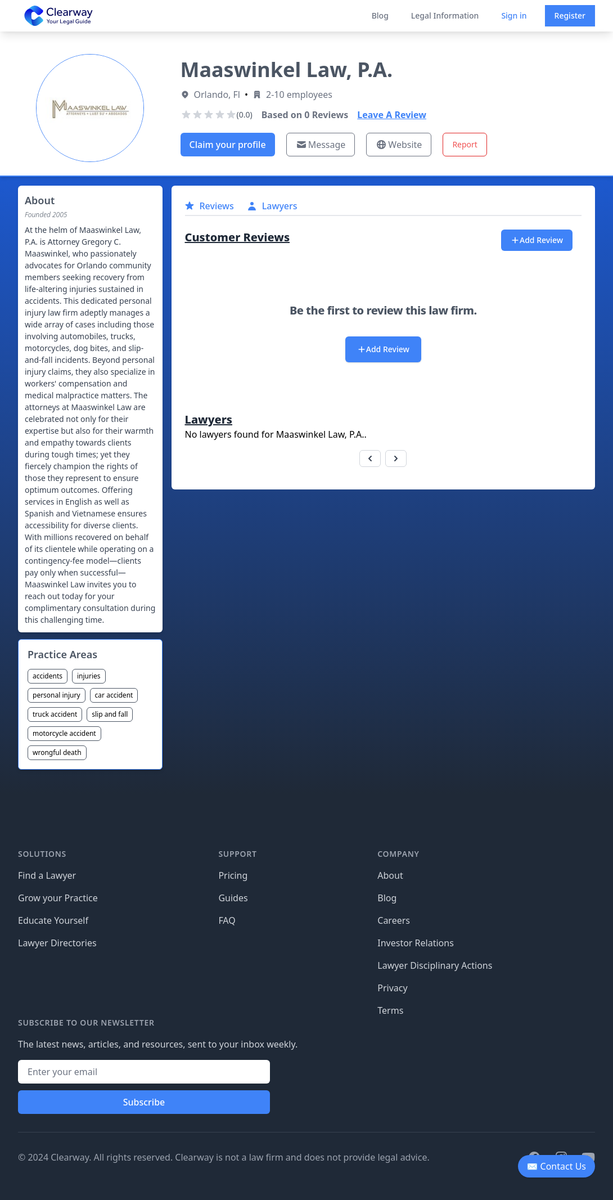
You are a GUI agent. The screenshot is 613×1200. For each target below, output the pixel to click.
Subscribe (144, 1102)
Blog (380, 15)
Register (570, 15)
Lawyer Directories (57, 943)
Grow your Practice (58, 898)
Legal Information (445, 15)
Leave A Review (391, 115)
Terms (390, 1010)
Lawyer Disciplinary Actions (434, 965)
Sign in (513, 15)
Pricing (232, 875)
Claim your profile (228, 144)
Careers (393, 920)
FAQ (226, 920)
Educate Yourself (53, 920)
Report (464, 144)
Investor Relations (415, 943)
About (390, 875)
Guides (232, 898)
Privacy (392, 988)
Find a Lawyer (47, 875)
